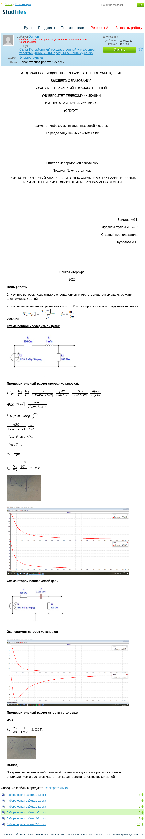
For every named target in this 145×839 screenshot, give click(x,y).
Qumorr (33, 36)
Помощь (8, 834)
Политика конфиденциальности (124, 834)
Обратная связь (24, 834)
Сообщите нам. (27, 42)
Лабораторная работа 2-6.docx (26, 824)
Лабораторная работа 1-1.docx (26, 794)
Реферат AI (100, 28)
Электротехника (31, 57)
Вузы (28, 28)
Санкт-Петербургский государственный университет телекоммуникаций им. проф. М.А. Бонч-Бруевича (57, 51)
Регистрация (23, 4)
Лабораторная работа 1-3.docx (26, 806)
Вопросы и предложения (50, 834)
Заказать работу (128, 28)
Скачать (119, 49)
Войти (8, 4)
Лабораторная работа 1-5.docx (26, 812)
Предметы (46, 28)
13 (138, 824)
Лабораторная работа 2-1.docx (26, 818)
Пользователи (72, 28)
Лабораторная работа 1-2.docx (26, 800)
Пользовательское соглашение (85, 834)
